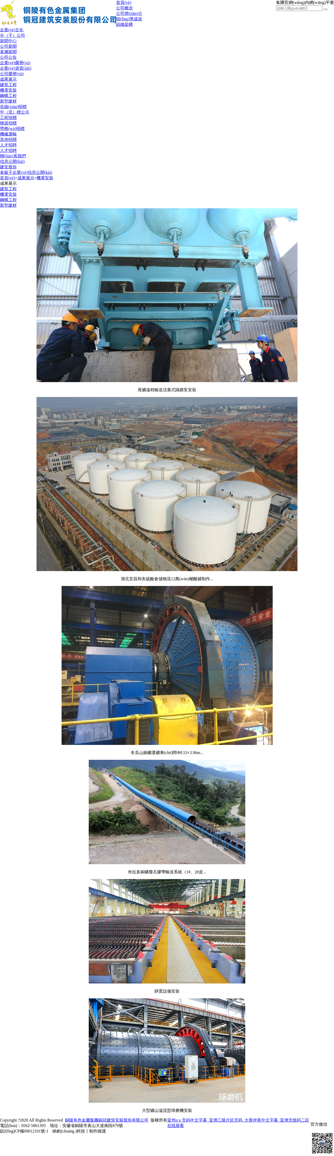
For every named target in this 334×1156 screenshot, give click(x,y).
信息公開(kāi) (12, 161)
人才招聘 (8, 145)
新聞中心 (8, 41)
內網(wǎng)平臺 (319, 2)
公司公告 (8, 57)
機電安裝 (8, 90)
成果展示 (8, 79)
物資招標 (8, 123)
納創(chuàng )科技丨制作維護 (79, 1131)
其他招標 (8, 139)
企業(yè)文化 (11, 30)
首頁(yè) (123, 2)
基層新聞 (8, 52)
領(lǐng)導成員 (129, 19)
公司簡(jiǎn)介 (129, 13)
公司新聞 (8, 46)
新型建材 (8, 101)
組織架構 (124, 24)
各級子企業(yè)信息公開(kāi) (26, 172)
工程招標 (8, 117)
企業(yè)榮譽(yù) (15, 63)
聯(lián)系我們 (13, 156)
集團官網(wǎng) (290, 2)
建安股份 (8, 167)
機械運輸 (8, 134)
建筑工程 (8, 84)
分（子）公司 (12, 35)
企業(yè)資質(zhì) (15, 68)
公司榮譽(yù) (12, 74)
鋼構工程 (8, 95)
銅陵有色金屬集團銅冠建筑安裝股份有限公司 (106, 1120)
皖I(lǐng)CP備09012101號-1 (24, 1131)
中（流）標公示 (14, 112)
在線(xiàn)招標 (13, 106)
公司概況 (124, 8)
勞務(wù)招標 (12, 128)
